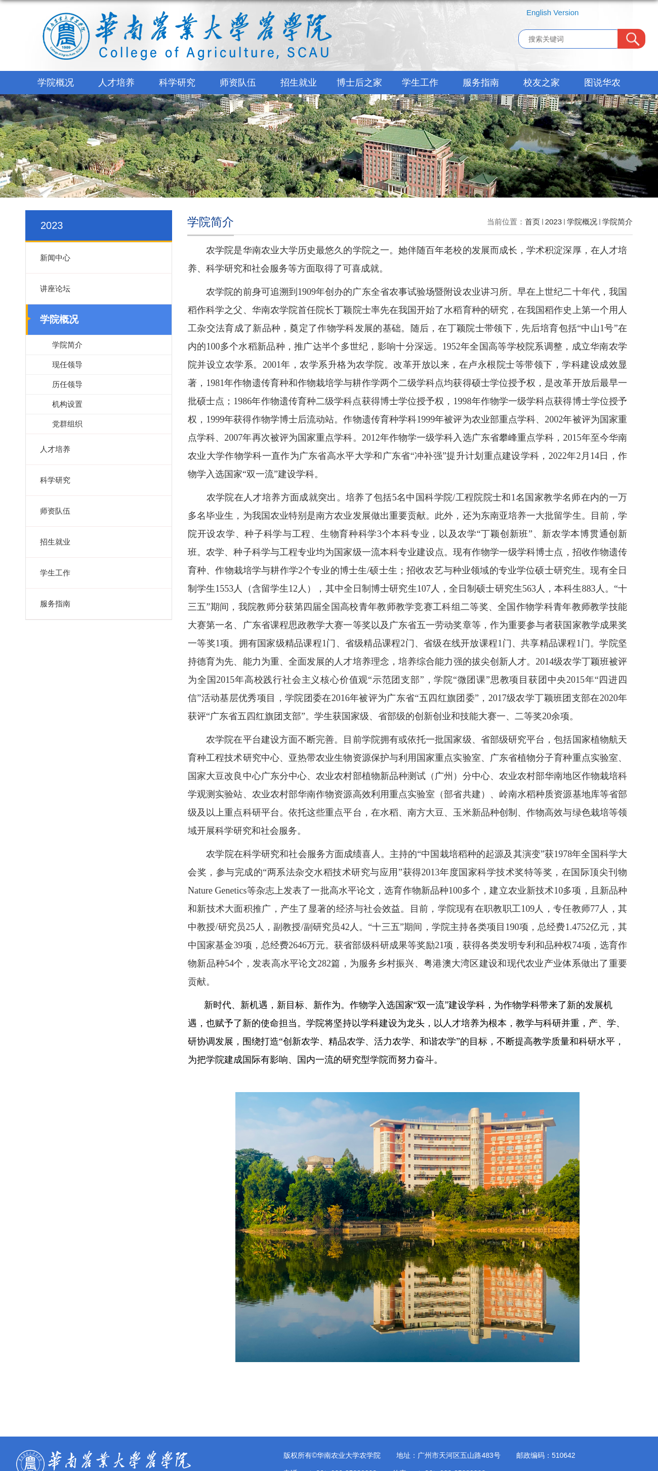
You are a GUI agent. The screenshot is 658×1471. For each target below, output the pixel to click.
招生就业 (298, 83)
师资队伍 (238, 83)
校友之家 (541, 83)
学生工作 (420, 83)
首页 (532, 221)
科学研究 (177, 83)
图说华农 (602, 83)
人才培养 (116, 83)
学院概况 (55, 83)
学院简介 (617, 221)
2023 (553, 221)
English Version (552, 12)
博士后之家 (359, 83)
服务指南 (481, 83)
